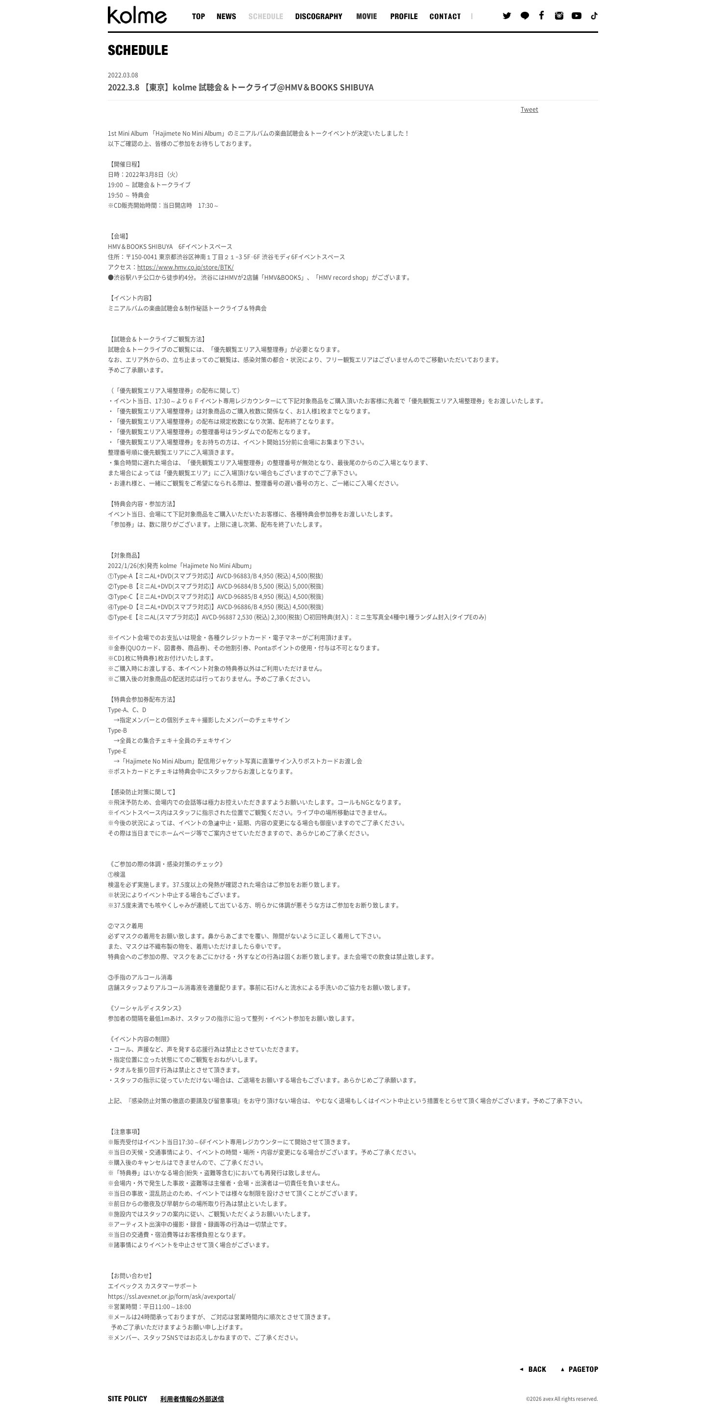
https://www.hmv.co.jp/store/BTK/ (185, 267)
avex (548, 1398)
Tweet (529, 109)
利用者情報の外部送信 (192, 1399)
